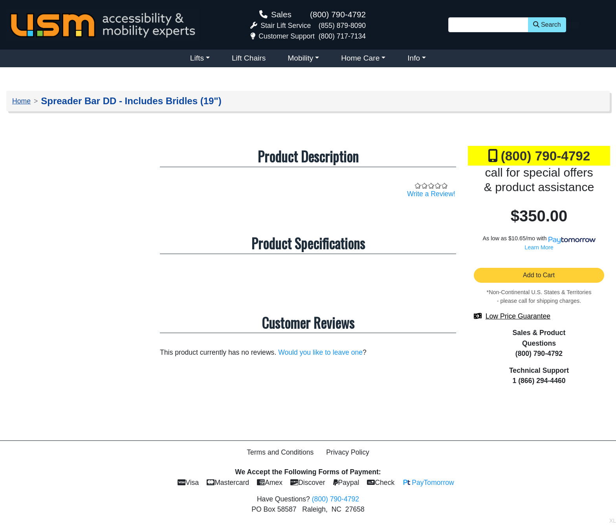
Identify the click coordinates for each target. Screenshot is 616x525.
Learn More (539, 247)
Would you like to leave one (320, 352)
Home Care (360, 58)
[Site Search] (488, 24)
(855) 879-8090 (342, 25)
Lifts (197, 58)
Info (413, 58)
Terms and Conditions (280, 452)
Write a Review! (431, 194)
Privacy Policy (347, 452)
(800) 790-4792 (338, 14)
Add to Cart (539, 275)
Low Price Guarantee (518, 316)
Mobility (300, 58)
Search (547, 24)
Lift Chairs (249, 58)
